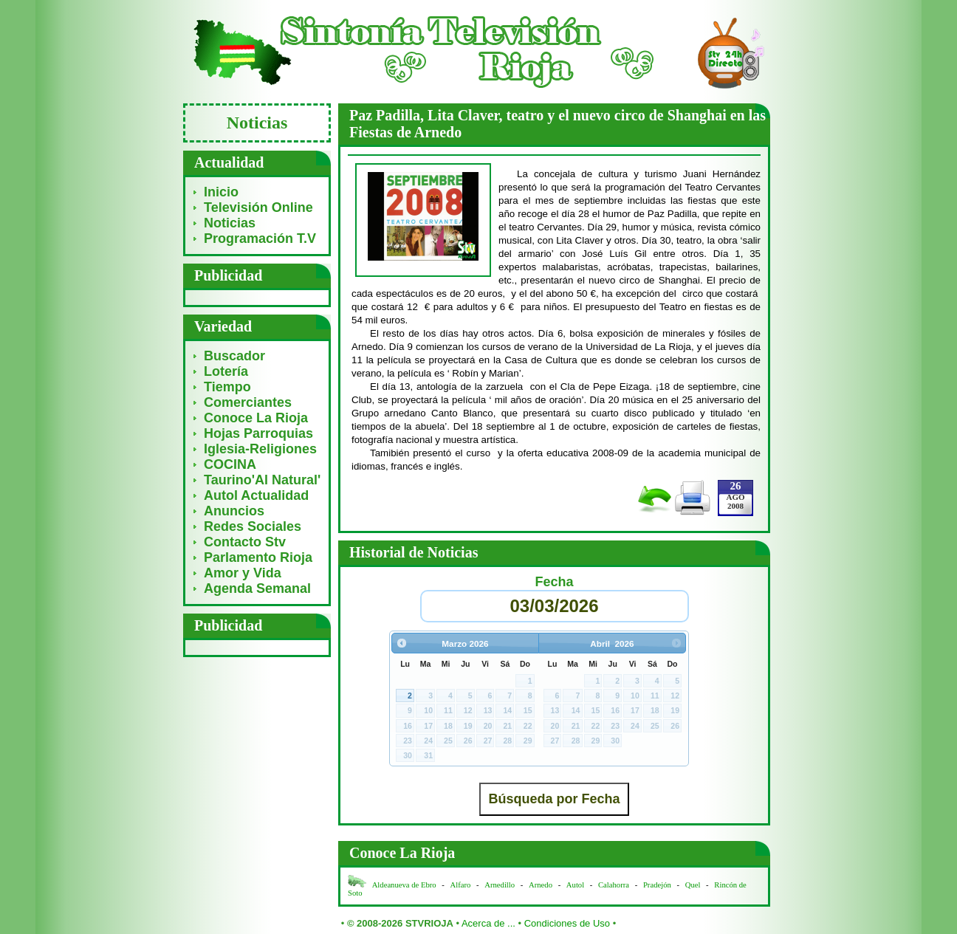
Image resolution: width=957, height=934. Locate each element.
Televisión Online (258, 207)
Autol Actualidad (256, 495)
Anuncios (234, 511)
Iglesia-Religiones (260, 449)
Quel (693, 885)
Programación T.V (260, 238)
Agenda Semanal (257, 588)
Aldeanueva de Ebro (404, 885)
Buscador (234, 355)
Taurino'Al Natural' (262, 480)
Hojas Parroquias (258, 433)
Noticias (229, 223)
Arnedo (540, 885)
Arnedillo (499, 885)
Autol (576, 885)
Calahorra (613, 885)
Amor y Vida (242, 573)
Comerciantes (248, 402)
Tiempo (227, 387)
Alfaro (460, 885)
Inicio (221, 192)
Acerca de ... (488, 923)
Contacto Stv (245, 542)
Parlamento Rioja (258, 557)
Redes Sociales (252, 526)
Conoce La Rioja (256, 418)
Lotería (226, 371)
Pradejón (657, 885)
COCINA (230, 464)
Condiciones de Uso (567, 923)
